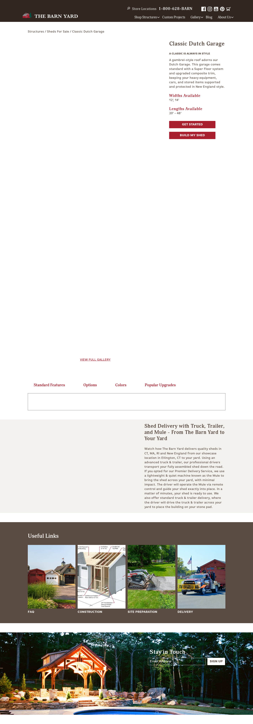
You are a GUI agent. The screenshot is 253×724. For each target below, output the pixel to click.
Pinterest (222, 9)
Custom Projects (173, 17)
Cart (228, 9)
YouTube (216, 9)
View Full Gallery (95, 359)
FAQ (31, 612)
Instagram (210, 9)
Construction (90, 612)
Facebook (203, 9)
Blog (209, 17)
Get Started (192, 124)
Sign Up (216, 661)
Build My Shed (192, 135)
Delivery (185, 612)
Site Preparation (142, 612)
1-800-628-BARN (175, 8)
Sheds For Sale (58, 31)
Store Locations (144, 9)
